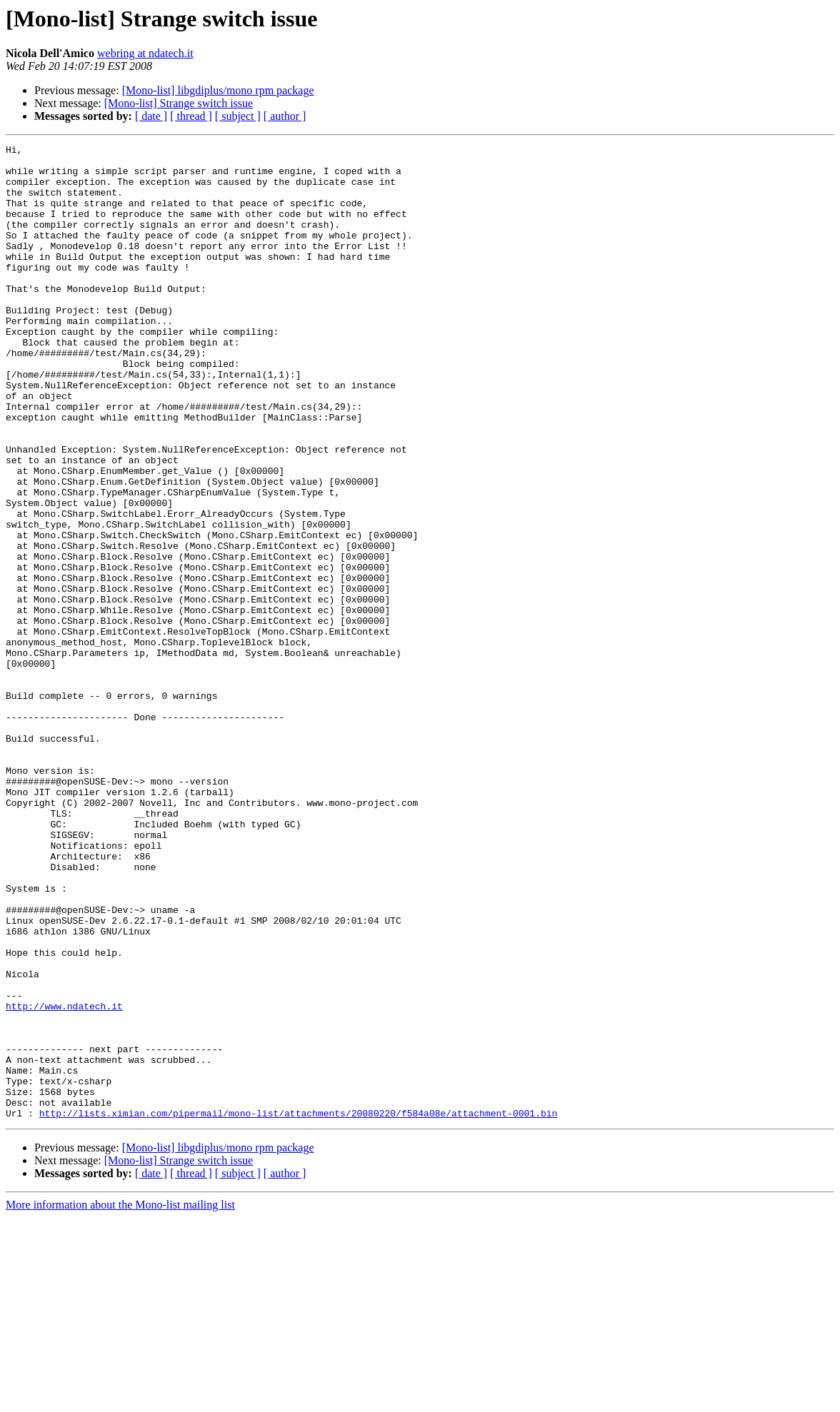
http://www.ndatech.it (64, 1179)
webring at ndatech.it (145, 53)
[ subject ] (238, 116)
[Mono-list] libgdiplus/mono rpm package (218, 90)
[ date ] (151, 116)
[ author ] (285, 116)
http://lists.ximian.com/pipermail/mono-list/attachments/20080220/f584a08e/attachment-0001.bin (298, 1307)
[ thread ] (191, 116)
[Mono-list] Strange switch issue (178, 103)
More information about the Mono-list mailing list (120, 1399)
